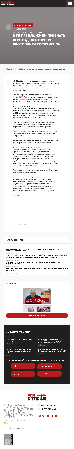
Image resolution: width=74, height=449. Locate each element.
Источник (16, 195)
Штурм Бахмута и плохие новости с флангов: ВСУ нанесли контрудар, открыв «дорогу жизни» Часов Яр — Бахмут (52, 341)
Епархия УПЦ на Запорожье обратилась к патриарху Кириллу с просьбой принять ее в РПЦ (20, 351)
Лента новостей (19, 68)
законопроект (32, 88)
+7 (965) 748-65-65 (48, 409)
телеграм (19, 366)
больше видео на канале (37, 315)
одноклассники (21, 374)
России (26, 97)
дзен (44, 373)
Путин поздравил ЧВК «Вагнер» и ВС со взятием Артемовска (19, 340)
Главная (7, 68)
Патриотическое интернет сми (37, 400)
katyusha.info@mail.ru (49, 405)
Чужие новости (23, 25)
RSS (8, 423)
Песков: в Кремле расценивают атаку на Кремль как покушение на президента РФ (52, 350)
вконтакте (46, 366)
